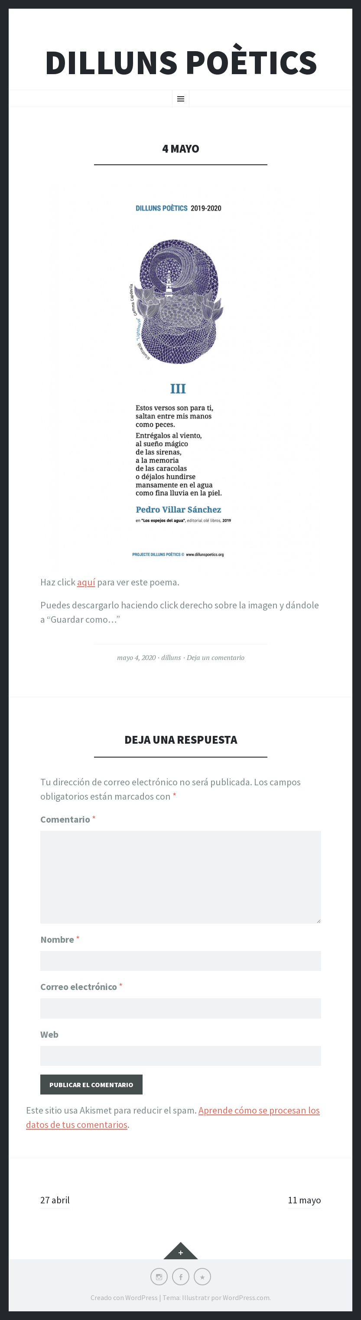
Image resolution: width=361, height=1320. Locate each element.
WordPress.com (246, 1297)
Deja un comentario (215, 657)
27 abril (55, 1200)
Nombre (60, 939)
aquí (86, 582)
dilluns (171, 657)
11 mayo (304, 1200)
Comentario (68, 819)
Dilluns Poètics (180, 62)
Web (49, 1034)
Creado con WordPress (124, 1297)
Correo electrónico (81, 986)
